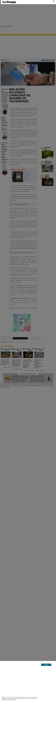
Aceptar (46, 664)
